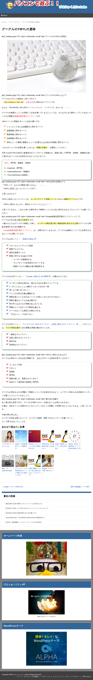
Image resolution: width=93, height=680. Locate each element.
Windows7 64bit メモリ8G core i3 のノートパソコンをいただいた (27, 508)
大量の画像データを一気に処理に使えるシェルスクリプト (34, 472)
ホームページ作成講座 (31, 676)
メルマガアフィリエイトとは (8, 445)
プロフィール (45, 676)
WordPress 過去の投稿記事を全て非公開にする (21, 513)
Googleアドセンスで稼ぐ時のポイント (48, 471)
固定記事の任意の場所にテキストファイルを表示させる (24, 504)
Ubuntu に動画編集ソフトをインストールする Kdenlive (23, 522)
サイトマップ (57, 676)
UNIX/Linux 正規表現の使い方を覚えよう (48, 446)
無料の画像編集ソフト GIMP (80, 487)
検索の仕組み (28, 239)
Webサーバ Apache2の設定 (8, 469)
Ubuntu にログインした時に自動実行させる (34, 446)
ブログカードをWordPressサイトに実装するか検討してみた (21, 472)
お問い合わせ (86, 676)
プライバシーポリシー (72, 676)
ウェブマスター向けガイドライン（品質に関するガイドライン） (49, 324)
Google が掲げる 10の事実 (37, 276)
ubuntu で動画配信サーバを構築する (21, 446)
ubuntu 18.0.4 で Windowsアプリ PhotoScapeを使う (74, 447)
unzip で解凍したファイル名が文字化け (61, 446)
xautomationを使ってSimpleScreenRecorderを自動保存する (25, 517)
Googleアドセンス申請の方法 (13, 487)
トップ (18, 676)
